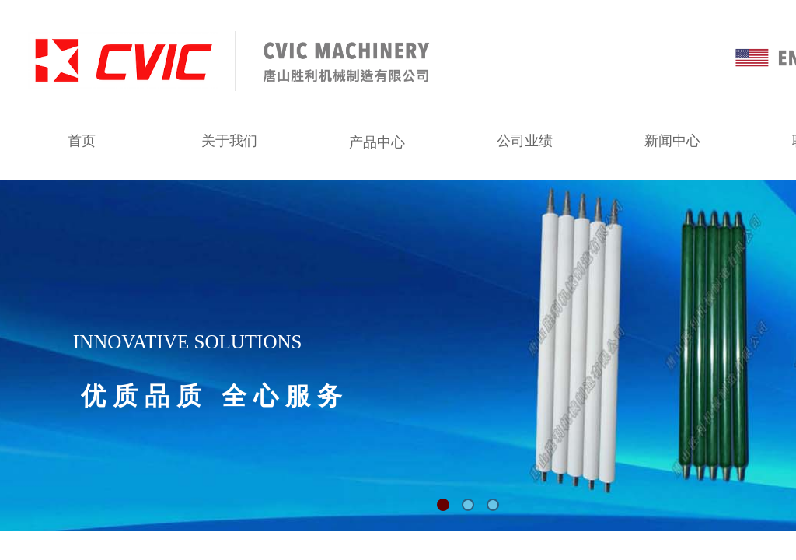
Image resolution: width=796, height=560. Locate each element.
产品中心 (377, 142)
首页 (82, 141)
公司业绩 (525, 141)
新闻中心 (672, 141)
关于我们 (229, 141)
